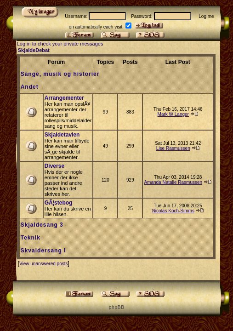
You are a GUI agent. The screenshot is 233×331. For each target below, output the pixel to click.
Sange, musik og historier (60, 74)
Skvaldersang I (43, 250)
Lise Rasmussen (173, 148)
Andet (30, 87)
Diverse (54, 166)
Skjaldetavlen (62, 134)
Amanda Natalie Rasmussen (173, 182)
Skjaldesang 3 (42, 225)
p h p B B (116, 307)
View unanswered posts (43, 263)
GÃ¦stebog (59, 203)
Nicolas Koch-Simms (173, 210)
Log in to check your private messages (60, 43)
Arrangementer (64, 98)
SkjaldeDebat (34, 50)
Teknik (30, 237)
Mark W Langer (173, 114)
